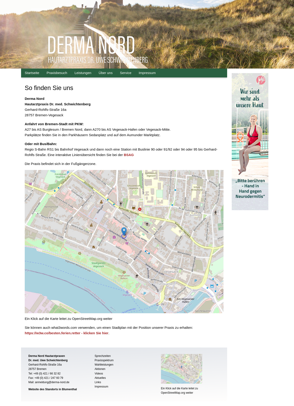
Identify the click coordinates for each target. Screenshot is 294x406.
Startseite (32, 73)
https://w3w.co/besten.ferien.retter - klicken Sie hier (66, 333)
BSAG (129, 155)
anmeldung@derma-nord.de (52, 382)
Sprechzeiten (103, 356)
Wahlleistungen (104, 364)
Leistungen (82, 73)
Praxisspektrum (104, 360)
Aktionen (100, 369)
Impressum (147, 73)
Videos (99, 373)
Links (98, 382)
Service (125, 73)
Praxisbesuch (56, 73)
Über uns (106, 73)
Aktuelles (100, 377)
